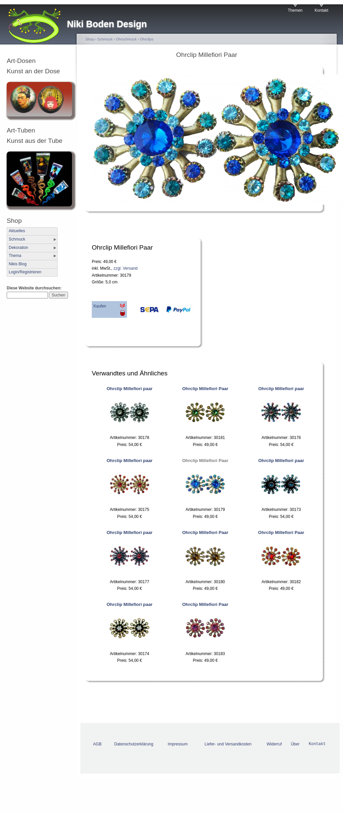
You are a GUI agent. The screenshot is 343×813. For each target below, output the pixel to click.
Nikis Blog (17, 264)
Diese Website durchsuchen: (34, 288)
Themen (295, 10)
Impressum (178, 744)
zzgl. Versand (126, 268)
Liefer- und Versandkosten (228, 744)
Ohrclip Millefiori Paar (205, 388)
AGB (97, 744)
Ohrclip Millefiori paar (129, 388)
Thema (15, 255)
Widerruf (274, 744)
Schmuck (17, 239)
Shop (89, 39)
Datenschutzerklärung (133, 744)
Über (295, 744)
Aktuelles (17, 231)
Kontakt (321, 10)
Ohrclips (146, 39)
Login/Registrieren (25, 272)
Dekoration (18, 247)
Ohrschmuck (126, 39)
